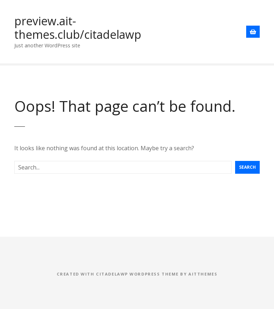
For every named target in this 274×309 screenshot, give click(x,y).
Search (247, 167)
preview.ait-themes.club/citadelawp (77, 27)
